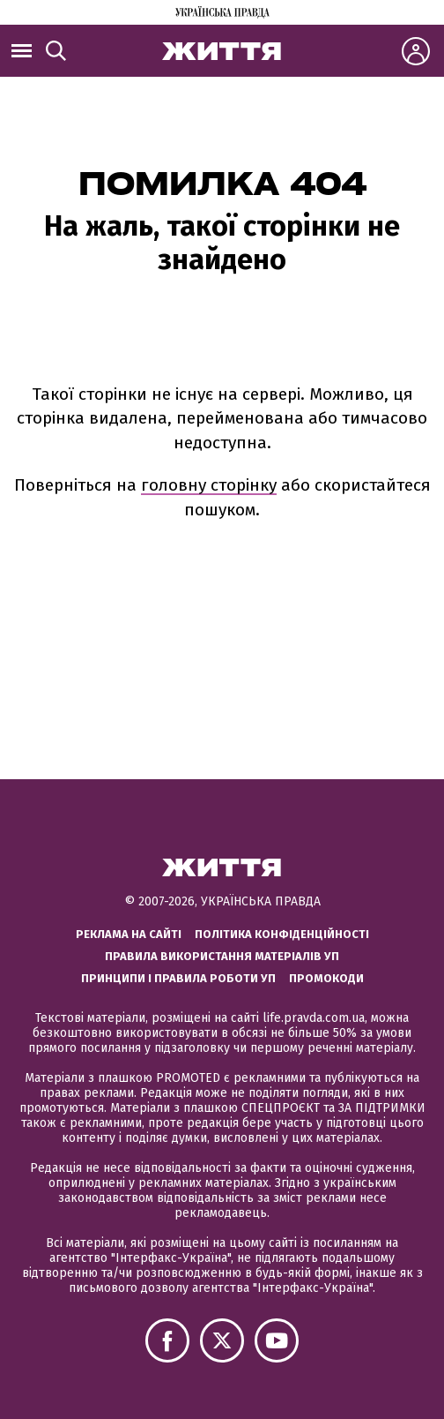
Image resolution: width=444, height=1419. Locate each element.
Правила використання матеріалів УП (222, 956)
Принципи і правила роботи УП (178, 978)
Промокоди (326, 978)
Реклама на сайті (128, 934)
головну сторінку (209, 485)
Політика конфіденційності (282, 934)
